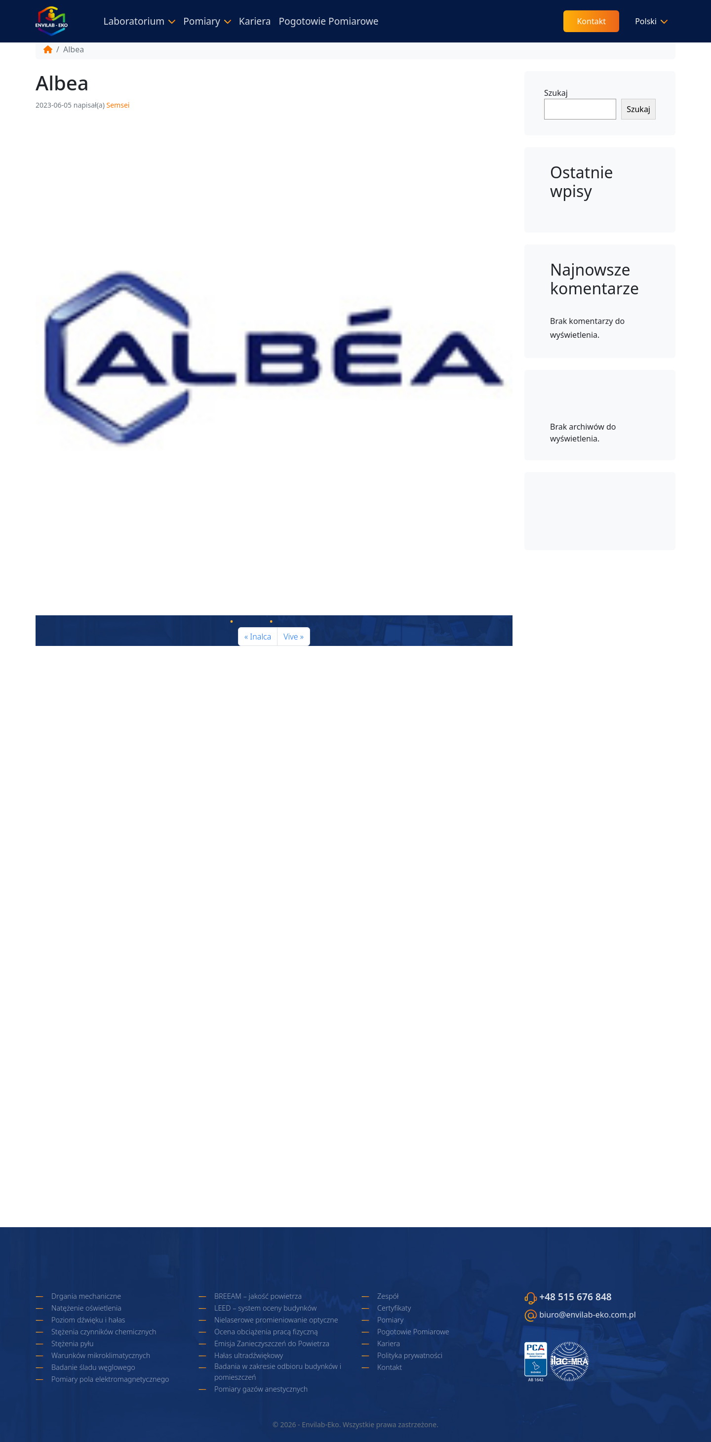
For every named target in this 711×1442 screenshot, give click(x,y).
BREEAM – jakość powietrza (258, 1296)
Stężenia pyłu (72, 1343)
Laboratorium (133, 21)
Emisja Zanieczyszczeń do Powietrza (271, 1343)
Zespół (387, 1296)
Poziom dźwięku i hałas (88, 1319)
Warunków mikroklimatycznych (100, 1355)
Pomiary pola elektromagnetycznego (110, 1379)
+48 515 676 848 (575, 1296)
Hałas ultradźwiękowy (248, 1355)
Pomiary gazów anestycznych (261, 1389)
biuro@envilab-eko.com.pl (587, 1314)
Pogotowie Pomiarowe (328, 21)
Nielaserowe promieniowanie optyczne (276, 1319)
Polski (646, 21)
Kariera (255, 21)
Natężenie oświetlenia (86, 1308)
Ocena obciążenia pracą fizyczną (266, 1331)
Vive (290, 636)
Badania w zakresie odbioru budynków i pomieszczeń (277, 1372)
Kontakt (591, 21)
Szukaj (556, 92)
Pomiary (201, 21)
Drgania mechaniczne (86, 1296)
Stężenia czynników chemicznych (104, 1331)
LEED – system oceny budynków (265, 1308)
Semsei (118, 105)
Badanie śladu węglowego (93, 1367)
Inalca (260, 636)
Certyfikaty (394, 1308)
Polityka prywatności (409, 1355)
